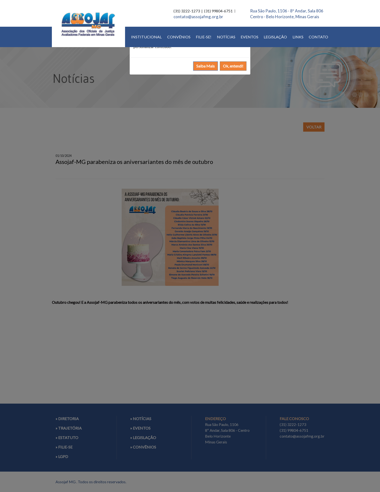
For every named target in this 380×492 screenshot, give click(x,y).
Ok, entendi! (233, 66)
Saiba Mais (205, 66)
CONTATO (318, 36)
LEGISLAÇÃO (275, 36)
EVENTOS (249, 36)
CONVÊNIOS (178, 36)
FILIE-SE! (203, 36)
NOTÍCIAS (226, 36)
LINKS (298, 36)
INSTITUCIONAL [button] (146, 36)
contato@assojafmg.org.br (198, 16)
